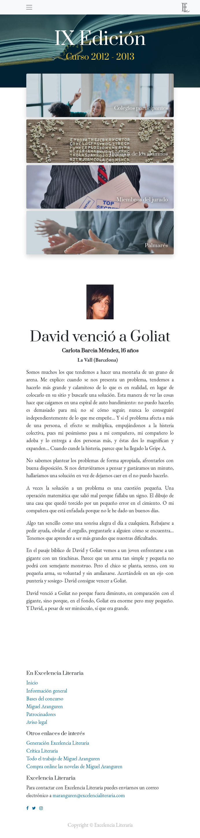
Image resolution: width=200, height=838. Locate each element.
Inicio (32, 682)
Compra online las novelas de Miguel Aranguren (74, 766)
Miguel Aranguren (44, 706)
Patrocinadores (41, 714)
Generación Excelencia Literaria (57, 742)
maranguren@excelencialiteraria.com (89, 795)
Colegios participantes (141, 108)
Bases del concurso (44, 698)
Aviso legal (36, 722)
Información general (46, 690)
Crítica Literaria (42, 750)
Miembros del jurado (142, 199)
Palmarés (156, 245)
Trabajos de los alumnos (138, 154)
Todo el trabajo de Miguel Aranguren (63, 758)
